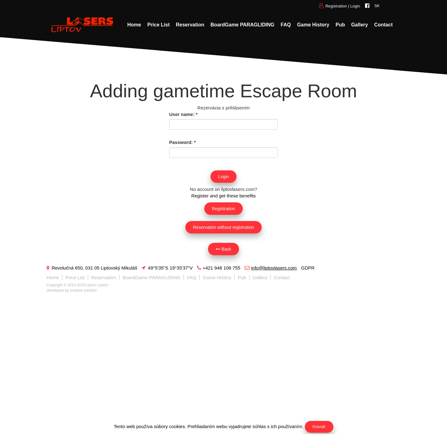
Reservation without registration (223, 227)
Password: (182, 142)
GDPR (307, 267)
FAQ (286, 24)
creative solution (83, 290)
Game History (313, 24)
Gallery (359, 24)
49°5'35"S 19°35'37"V (167, 267)
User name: (183, 114)
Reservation (190, 24)
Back (223, 249)
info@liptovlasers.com (271, 267)
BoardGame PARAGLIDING (242, 24)
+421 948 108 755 (218, 267)
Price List (158, 24)
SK (377, 5)
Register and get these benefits (223, 195)
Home (134, 24)
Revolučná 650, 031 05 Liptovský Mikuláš (92, 267)
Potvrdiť (319, 427)
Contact (383, 24)
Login (355, 6)
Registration (336, 6)
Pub (340, 24)
